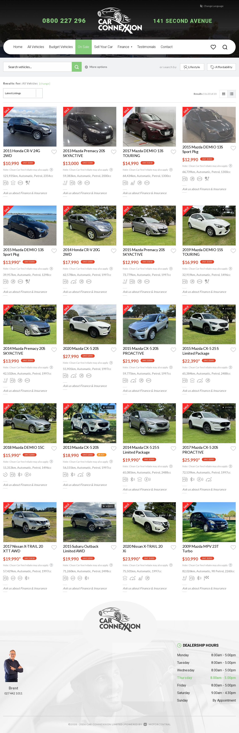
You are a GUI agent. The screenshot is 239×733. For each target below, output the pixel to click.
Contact (166, 47)
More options (96, 67)
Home (17, 47)
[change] (44, 83)
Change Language (207, 6)
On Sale (83, 47)
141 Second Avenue (188, 20)
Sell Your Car (103, 47)
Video (227, 209)
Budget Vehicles (61, 47)
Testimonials (146, 47)
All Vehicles (35, 47)
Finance (125, 47)
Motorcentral (157, 724)
